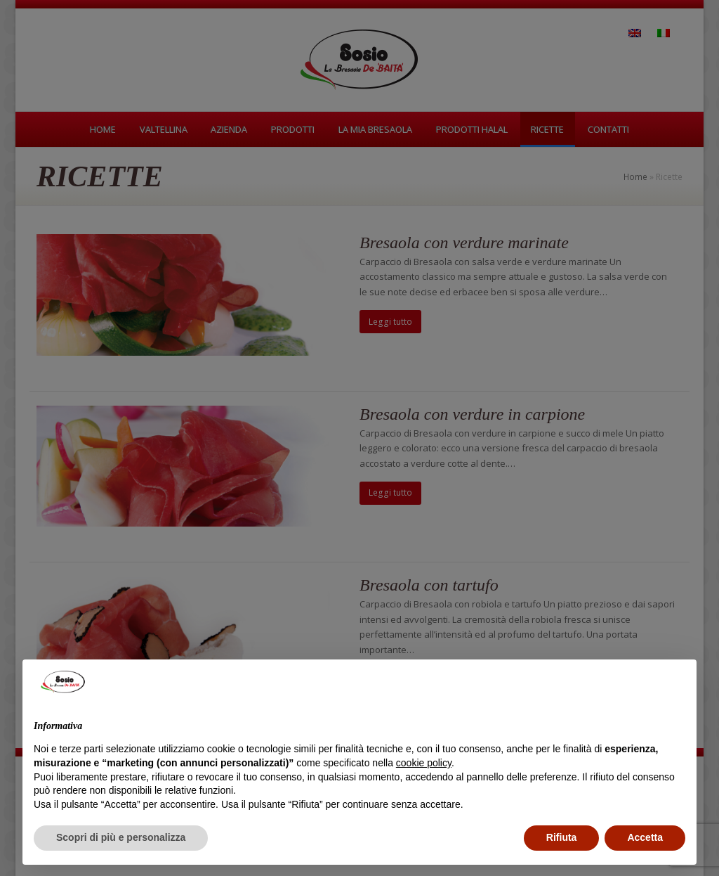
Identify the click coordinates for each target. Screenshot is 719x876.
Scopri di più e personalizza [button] (120, 837)
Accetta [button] (645, 837)
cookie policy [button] (423, 762)
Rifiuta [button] (561, 837)
